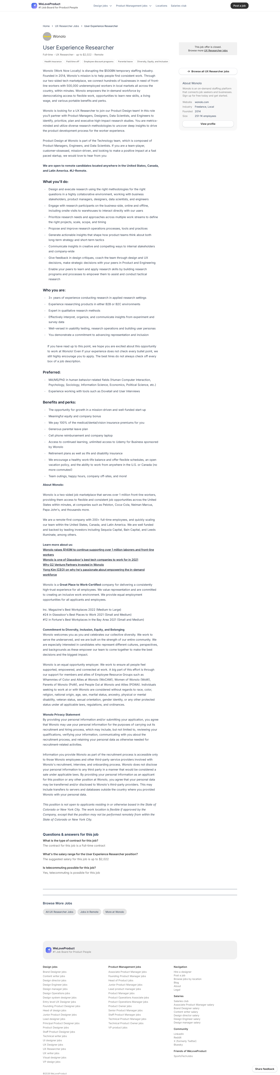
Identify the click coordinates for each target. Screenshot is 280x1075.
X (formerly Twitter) (185, 1041)
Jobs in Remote (89, 911)
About (177, 986)
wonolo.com (202, 102)
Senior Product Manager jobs (125, 1010)
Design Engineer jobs (55, 984)
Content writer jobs (54, 976)
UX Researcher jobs (216, 50)
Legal (177, 989)
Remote (98, 54)
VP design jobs (51, 1061)
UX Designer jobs (53, 1044)
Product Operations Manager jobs (128, 1001)
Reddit (177, 1037)
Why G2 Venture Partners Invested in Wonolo (73, 564)
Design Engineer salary (187, 1018)
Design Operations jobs (56, 993)
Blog (176, 982)
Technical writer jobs (55, 1036)
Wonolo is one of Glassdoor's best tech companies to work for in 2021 (90, 559)
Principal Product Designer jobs (61, 1023)
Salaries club (181, 1001)
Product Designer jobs (56, 1027)
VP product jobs (117, 1027)
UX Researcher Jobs (67, 25)
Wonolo (54, 36)
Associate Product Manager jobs (127, 971)
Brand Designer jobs (54, 971)
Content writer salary (186, 1011)
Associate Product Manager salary (194, 1004)
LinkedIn (179, 1033)
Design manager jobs (55, 988)
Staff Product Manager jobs (124, 1014)
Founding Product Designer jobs (61, 1006)
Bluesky (178, 1044)
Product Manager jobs (121, 993)
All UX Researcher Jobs (59, 911)
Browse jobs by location (187, 978)
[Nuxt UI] (54, 5)
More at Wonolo (115, 911)
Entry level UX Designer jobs (59, 1001)
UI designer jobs (52, 1040)
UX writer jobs (51, 1053)
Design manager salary (187, 1022)
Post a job (179, 975)
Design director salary (186, 1015)
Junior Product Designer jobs (60, 1014)
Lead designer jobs (54, 1018)
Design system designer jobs (59, 997)
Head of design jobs (54, 1010)
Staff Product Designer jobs (59, 1031)
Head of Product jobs (120, 980)
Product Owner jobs (120, 1006)
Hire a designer (182, 971)
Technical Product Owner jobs (125, 1023)
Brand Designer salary (186, 1008)
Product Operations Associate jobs (128, 997)
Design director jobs (54, 980)
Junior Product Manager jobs (125, 984)
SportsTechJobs (183, 1056)
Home (46, 25)
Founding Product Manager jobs (127, 976)
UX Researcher (64, 54)
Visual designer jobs (54, 1057)
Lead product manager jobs (124, 988)
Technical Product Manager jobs (127, 1018)
